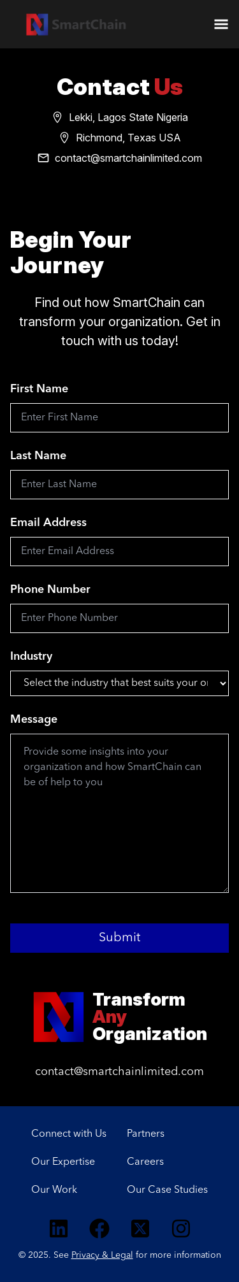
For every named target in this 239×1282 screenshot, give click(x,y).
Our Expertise (63, 1162)
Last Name (38, 456)
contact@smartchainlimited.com (119, 1072)
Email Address (48, 523)
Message (33, 719)
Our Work (54, 1190)
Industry (31, 656)
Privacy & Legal (102, 1255)
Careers (145, 1162)
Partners (145, 1134)
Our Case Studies (167, 1190)
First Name (39, 389)
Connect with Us (68, 1134)
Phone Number (50, 589)
